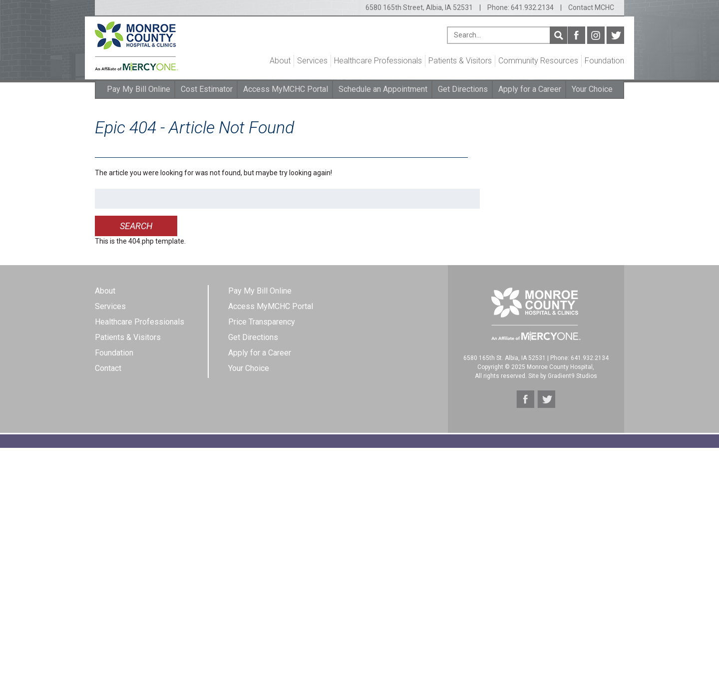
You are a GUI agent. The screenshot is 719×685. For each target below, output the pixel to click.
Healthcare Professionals (378, 60)
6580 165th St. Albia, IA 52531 (504, 357)
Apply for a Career (529, 89)
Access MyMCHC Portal (285, 89)
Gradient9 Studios (572, 375)
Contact (108, 368)
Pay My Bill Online (138, 89)
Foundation (604, 60)
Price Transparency (261, 322)
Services (312, 60)
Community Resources (538, 60)
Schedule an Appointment (383, 89)
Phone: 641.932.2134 (520, 7)
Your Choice (592, 89)
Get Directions (463, 89)
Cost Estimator (207, 89)
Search (558, 35)
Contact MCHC (591, 7)
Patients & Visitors (460, 60)
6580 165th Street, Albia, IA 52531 (419, 7)
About (280, 60)
